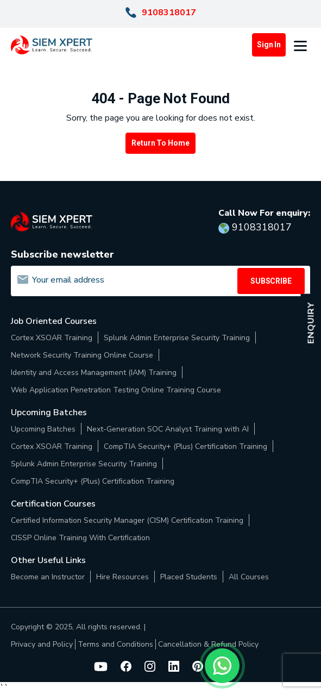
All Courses (249, 577)
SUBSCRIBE (271, 281)
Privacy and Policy (42, 644)
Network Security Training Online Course (82, 355)
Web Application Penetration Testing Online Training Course (116, 390)
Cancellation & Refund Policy (208, 644)
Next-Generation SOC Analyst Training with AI (168, 429)
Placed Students (188, 577)
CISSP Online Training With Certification (80, 538)
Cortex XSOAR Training (51, 338)
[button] (302, 45)
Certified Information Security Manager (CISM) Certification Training (127, 520)
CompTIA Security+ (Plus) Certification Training (185, 446)
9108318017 (169, 12)
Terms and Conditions (115, 644)
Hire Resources (122, 577)
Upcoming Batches (43, 429)
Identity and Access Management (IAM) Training (94, 372)
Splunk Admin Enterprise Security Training (177, 338)
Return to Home (160, 143)
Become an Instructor (48, 577)
